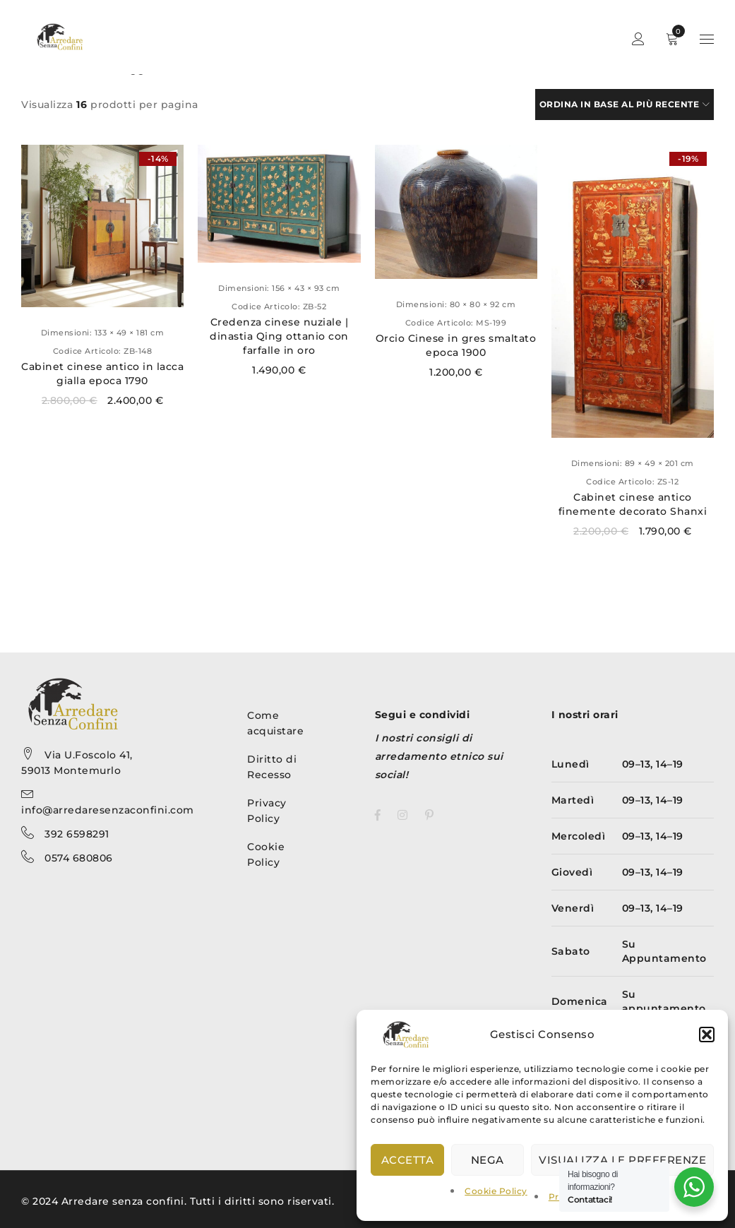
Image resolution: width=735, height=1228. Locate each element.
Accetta (407, 1160)
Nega (487, 1160)
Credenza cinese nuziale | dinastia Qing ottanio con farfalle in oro (279, 336)
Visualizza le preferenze (622, 1160)
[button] (707, 1034)
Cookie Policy (496, 1191)
